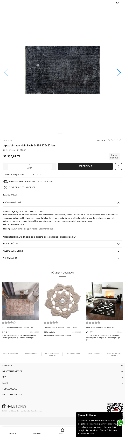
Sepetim (62, 433)
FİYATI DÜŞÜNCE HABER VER (22, 188)
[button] (119, 72)
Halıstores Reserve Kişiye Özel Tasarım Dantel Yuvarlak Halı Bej (60, 328)
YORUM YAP (101, 140)
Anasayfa (12, 433)
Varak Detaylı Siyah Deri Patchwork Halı (100, 327)
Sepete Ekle (85, 166)
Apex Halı (8, 140)
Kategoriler (37, 433)
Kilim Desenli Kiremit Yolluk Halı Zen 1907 (17, 327)
